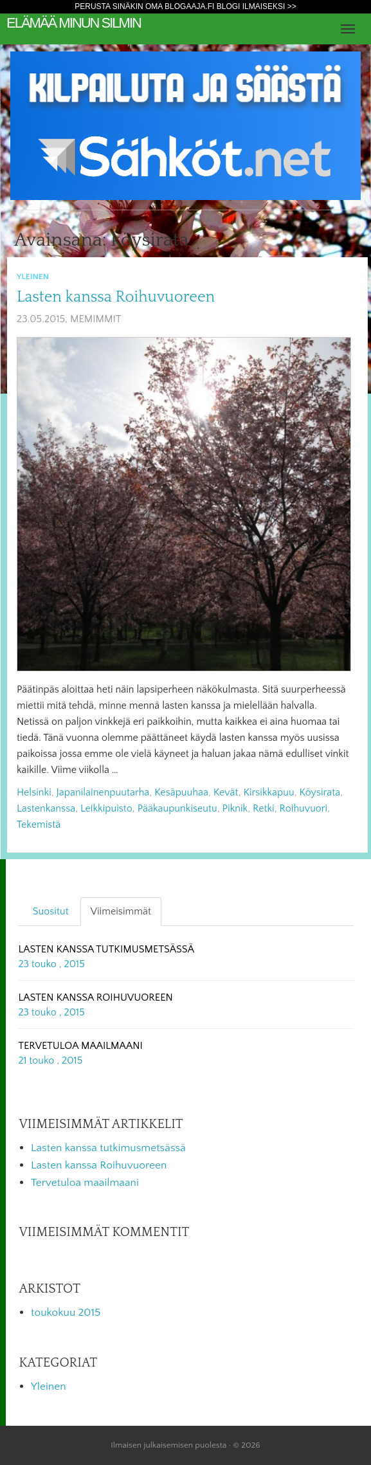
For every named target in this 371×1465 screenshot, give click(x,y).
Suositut (51, 911)
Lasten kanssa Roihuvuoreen (116, 297)
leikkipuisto (106, 808)
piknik (235, 808)
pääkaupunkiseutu (177, 808)
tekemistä (38, 824)
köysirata (320, 792)
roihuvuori (304, 808)
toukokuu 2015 (65, 1312)
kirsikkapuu (268, 792)
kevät (226, 792)
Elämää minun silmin (73, 23)
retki (264, 808)
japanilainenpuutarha (103, 792)
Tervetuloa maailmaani (85, 1182)
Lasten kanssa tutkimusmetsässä (108, 1148)
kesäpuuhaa (181, 792)
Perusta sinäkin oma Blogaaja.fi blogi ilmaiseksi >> (185, 6)
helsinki (34, 792)
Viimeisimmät (121, 911)
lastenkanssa (46, 808)
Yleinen (33, 276)
